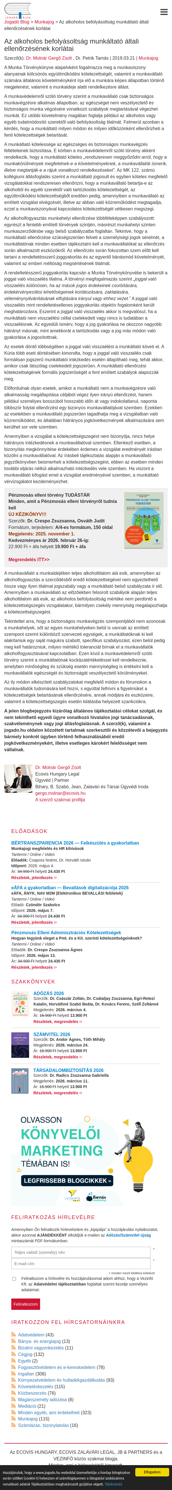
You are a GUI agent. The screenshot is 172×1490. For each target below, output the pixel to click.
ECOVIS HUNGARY (36, 1452)
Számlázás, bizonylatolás (43, 1425)
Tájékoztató (114, 1484)
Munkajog (148, 58)
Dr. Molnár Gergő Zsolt (49, 58)
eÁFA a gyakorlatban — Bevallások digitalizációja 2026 (70, 887)
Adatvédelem (31, 1334)
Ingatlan (26, 1373)
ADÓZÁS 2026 (49, 993)
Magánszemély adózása (42, 1399)
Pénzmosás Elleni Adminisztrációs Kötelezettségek (66, 932)
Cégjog (25, 1354)
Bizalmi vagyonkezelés (41, 1347)
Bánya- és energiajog (39, 1341)
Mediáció (27, 1406)
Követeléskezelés (35, 1386)
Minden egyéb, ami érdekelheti (49, 1412)
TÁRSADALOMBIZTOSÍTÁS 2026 (68, 1070)
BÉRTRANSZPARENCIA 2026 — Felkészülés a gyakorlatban (75, 843)
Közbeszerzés (32, 1393)
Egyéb (24, 1360)
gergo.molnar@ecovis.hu (60, 793)
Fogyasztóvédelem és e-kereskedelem (56, 1367)
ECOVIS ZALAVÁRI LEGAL (87, 1452)
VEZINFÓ (63, 1458)
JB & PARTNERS (135, 1452)
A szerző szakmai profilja (60, 799)
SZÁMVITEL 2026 (51, 1034)
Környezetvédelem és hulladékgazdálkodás (61, 1380)
